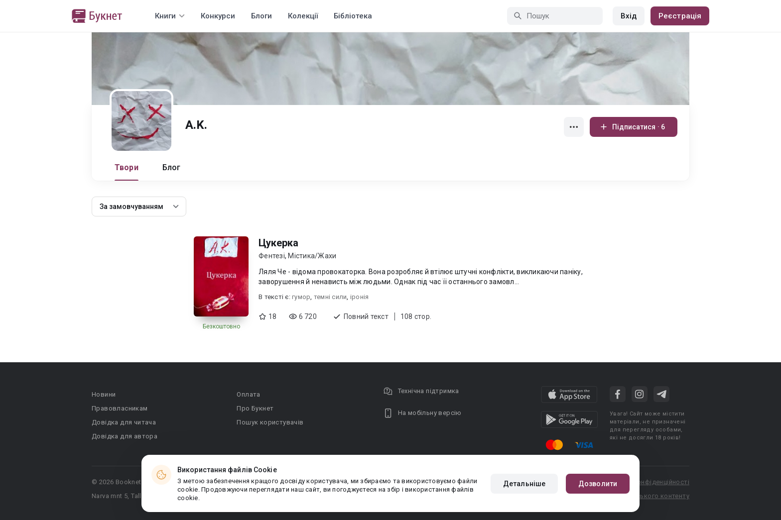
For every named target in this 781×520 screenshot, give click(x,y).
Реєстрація (679, 15)
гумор (301, 297)
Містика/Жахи (312, 256)
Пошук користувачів (270, 422)
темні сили (330, 297)
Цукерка (278, 243)
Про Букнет (255, 408)
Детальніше (524, 484)
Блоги (261, 15)
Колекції (303, 15)
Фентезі (272, 256)
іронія (359, 297)
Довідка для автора (124, 436)
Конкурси (218, 15)
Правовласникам (120, 408)
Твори (126, 167)
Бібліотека (353, 15)
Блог (171, 167)
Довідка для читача (124, 422)
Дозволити (597, 484)
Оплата (248, 394)
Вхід (629, 15)
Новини (104, 394)
